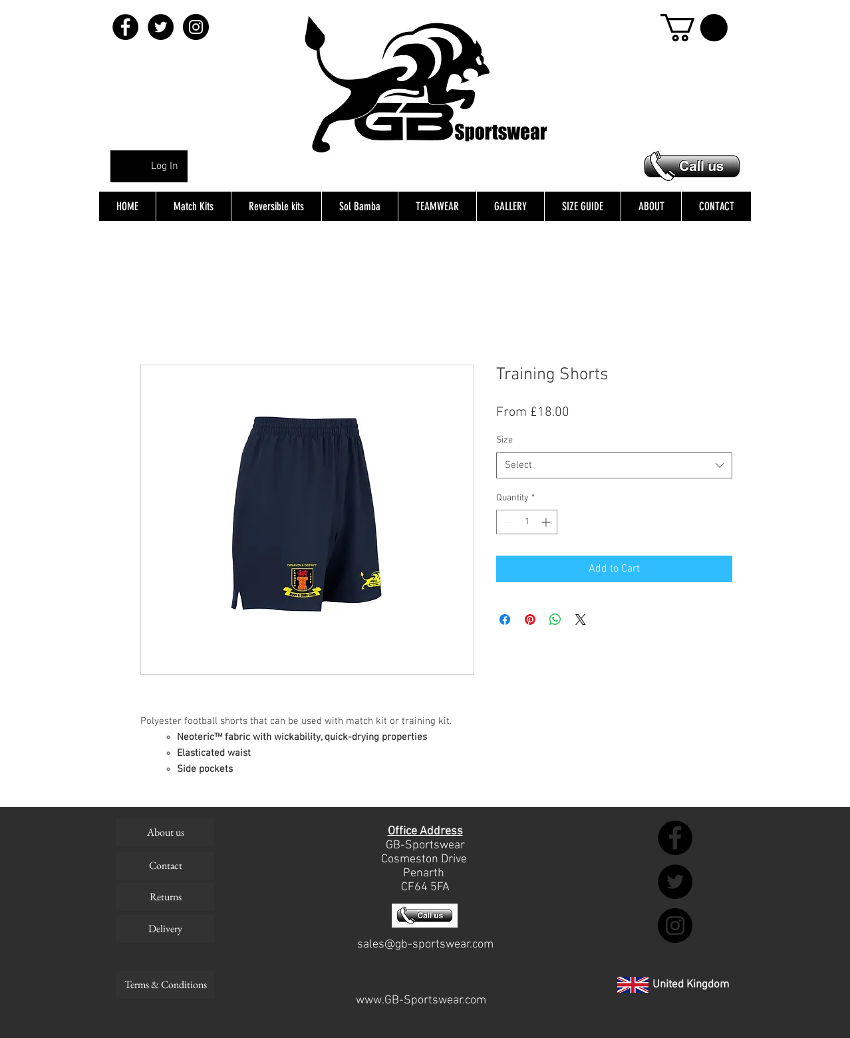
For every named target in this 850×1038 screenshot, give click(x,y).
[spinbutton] (527, 522)
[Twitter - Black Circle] (161, 27)
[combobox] (614, 465)
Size (504, 440)
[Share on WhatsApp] (555, 619)
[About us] (165, 832)
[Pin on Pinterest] (530, 619)
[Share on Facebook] (505, 619)
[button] (694, 27)
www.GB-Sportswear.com (421, 1000)
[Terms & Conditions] (165, 985)
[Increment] (547, 522)
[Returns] (165, 897)
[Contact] (165, 866)
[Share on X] (581, 619)
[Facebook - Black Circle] (125, 27)
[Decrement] (506, 522)
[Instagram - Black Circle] (196, 27)
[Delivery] (165, 929)
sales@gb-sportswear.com (425, 945)
